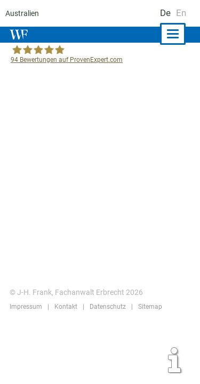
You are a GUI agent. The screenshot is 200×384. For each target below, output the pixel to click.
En (181, 12)
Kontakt (65, 306)
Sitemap (147, 306)
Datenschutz (106, 306)
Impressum (26, 306)
